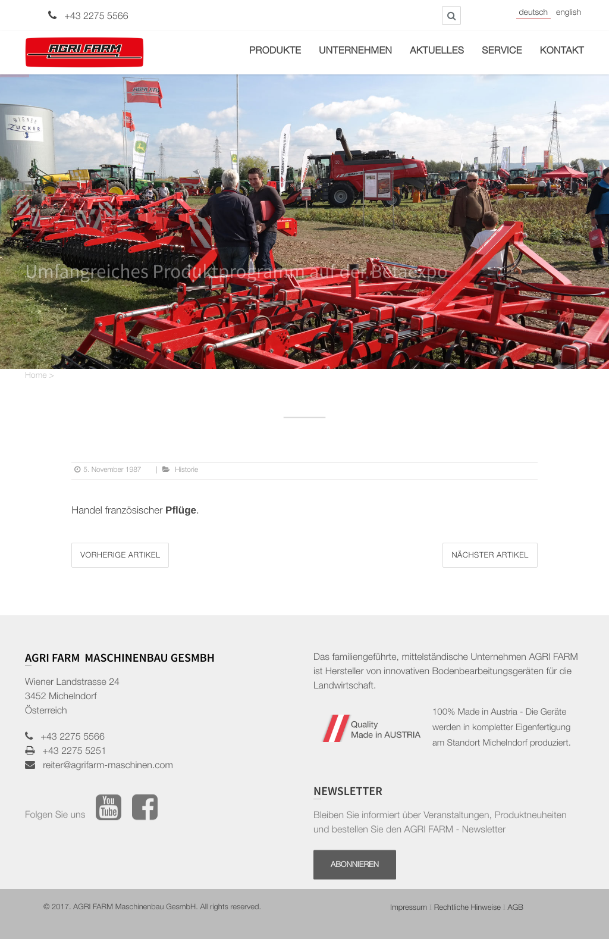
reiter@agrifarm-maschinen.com (104, 766)
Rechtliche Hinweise (467, 908)
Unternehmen (355, 52)
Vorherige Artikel (120, 556)
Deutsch (533, 14)
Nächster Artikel (489, 556)
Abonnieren (355, 892)
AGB (515, 908)
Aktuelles (437, 52)
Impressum (408, 908)
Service (502, 52)
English (568, 14)
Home (36, 377)
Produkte (275, 52)
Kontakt (562, 52)
